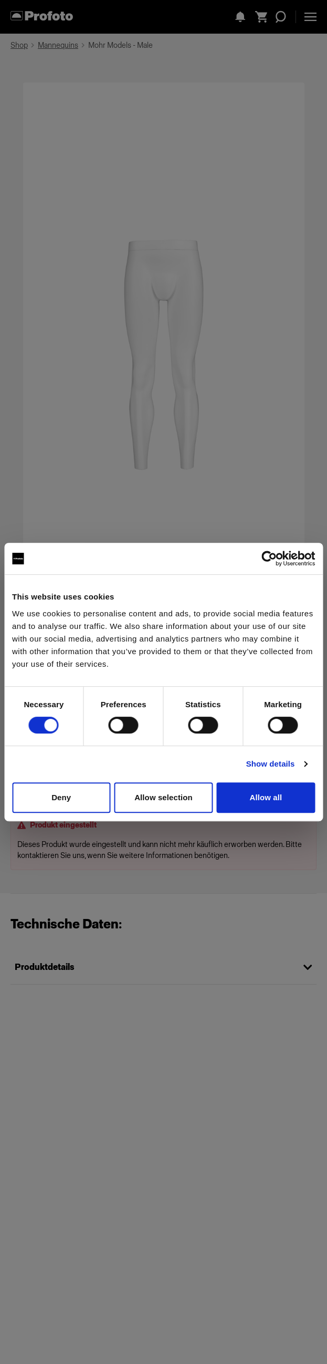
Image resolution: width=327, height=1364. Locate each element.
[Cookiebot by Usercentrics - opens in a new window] (269, 558)
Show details (270, 763)
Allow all (265, 797)
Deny (61, 797)
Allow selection (163, 797)
